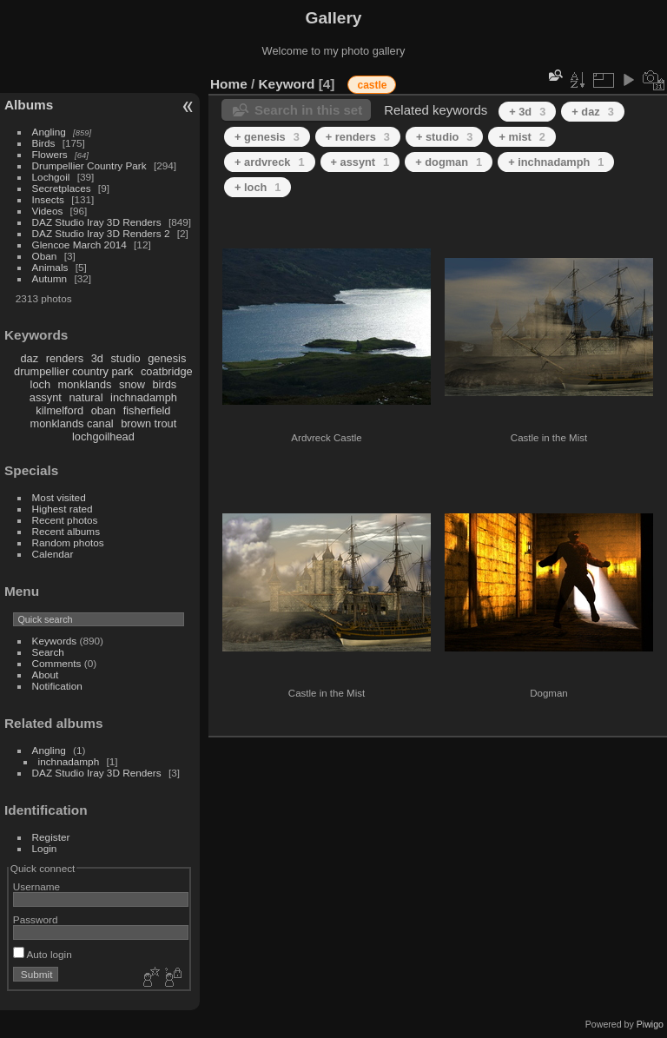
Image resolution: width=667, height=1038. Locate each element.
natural (85, 397)
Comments (57, 663)
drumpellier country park (73, 371)
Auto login (42, 954)
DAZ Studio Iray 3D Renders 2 (101, 233)
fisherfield (147, 410)
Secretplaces (61, 188)
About (45, 674)
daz (30, 358)
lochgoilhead (103, 436)
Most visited (59, 497)
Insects (48, 199)
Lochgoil (51, 176)
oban (103, 410)
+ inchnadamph (556, 162)
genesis (167, 358)
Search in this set (308, 109)
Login (44, 848)
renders (64, 358)
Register (51, 837)
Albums (28, 104)
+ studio (444, 136)
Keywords (54, 640)
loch (40, 384)
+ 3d (527, 111)
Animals (50, 267)
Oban (44, 255)
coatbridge (167, 371)
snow (132, 384)
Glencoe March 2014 (79, 244)
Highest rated (62, 508)
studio (125, 358)
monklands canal (72, 423)
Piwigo (650, 1024)
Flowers (50, 154)
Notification (57, 685)
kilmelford (59, 410)
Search (48, 652)
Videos (47, 210)
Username (36, 886)
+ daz (592, 111)
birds (164, 384)
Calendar (53, 553)
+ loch (257, 187)
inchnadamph (143, 397)
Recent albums (66, 531)
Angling (49, 131)
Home (229, 83)
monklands (85, 384)
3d (97, 358)
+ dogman (448, 162)
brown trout (148, 423)
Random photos (68, 542)
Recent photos (65, 520)
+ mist (522, 136)
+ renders (358, 136)
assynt (46, 397)
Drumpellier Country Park (89, 165)
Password (35, 919)
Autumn (50, 278)
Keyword (287, 83)
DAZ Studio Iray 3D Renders (97, 222)
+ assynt (360, 162)
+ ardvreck (269, 162)
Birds (44, 143)
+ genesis (267, 136)
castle (371, 85)
